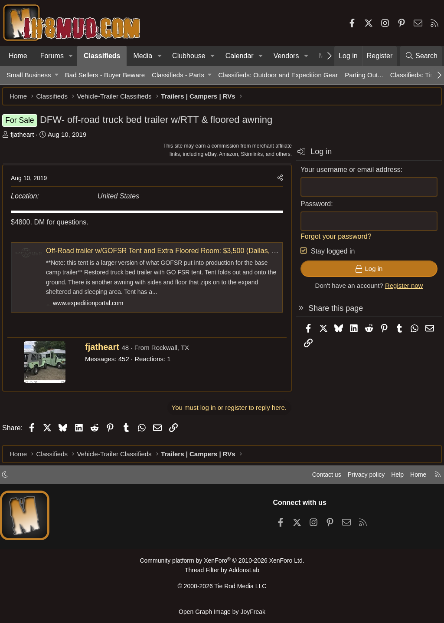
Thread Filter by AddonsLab (222, 573)
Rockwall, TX (174, 352)
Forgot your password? (331, 240)
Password (311, 208)
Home (18, 55)
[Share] (276, 182)
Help (393, 478)
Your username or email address (346, 174)
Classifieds (102, 55)
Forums (52, 55)
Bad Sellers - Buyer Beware (105, 75)
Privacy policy (360, 478)
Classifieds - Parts (178, 75)
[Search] (421, 56)
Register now (400, 289)
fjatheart (26, 138)
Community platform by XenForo (222, 564)
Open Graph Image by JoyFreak (222, 611)
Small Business (29, 75)
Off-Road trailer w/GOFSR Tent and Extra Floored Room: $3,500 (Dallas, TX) (168, 255)
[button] (71, 56)
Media (142, 55)
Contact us (317, 478)
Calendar (239, 55)
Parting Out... (364, 75)
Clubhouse (189, 55)
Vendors (286, 55)
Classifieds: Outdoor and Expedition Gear (278, 75)
